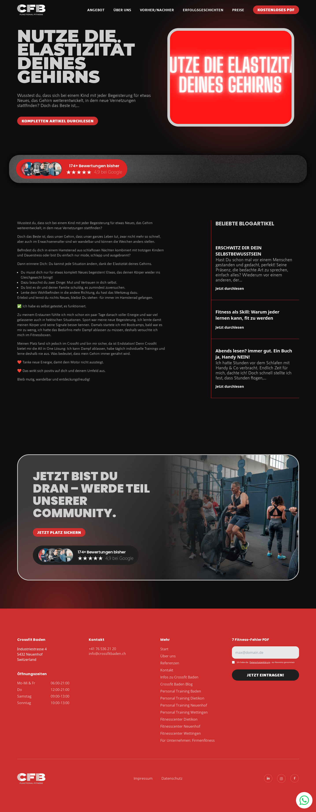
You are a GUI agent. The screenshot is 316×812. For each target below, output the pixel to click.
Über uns (122, 10)
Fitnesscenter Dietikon (179, 719)
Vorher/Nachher (157, 10)
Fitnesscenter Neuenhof (180, 726)
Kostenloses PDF (276, 9)
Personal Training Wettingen (184, 712)
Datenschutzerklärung (259, 662)
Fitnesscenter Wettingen (180, 733)
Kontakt (166, 670)
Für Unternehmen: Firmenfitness (187, 740)
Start (164, 649)
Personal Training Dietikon (182, 698)
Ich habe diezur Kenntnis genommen (266, 662)
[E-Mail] (265, 652)
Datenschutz (172, 778)
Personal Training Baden (180, 691)
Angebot (96, 10)
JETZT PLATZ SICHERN (59, 532)
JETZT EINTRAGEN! (265, 676)
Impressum (143, 778)
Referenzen (169, 663)
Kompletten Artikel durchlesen (58, 120)
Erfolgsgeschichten (203, 10)
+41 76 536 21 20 (304, 800)
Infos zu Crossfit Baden (179, 677)
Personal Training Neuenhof (183, 705)
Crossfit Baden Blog (176, 684)
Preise (238, 10)
